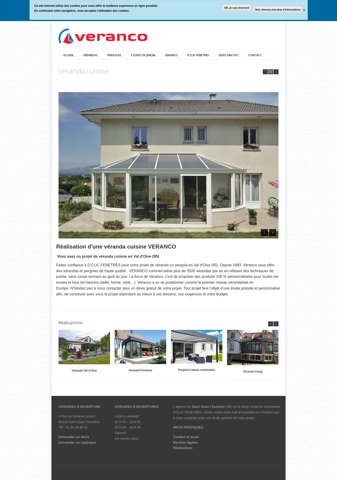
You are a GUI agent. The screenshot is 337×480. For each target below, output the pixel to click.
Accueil (68, 55)
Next (276, 71)
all (270, 71)
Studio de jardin (143, 55)
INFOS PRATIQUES (188, 427)
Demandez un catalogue (77, 442)
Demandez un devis (74, 437)
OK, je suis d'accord (236, 7)
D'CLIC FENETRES (198, 55)
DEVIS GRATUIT (229, 55)
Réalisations (182, 448)
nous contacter (187, 418)
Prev (265, 71)
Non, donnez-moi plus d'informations (278, 9)
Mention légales (185, 442)
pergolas (114, 55)
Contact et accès (186, 437)
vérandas (90, 55)
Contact (255, 55)
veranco (171, 55)
